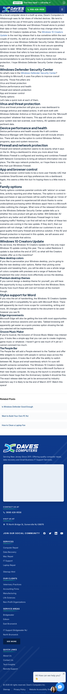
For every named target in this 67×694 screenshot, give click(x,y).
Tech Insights (9, 664)
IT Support (8, 561)
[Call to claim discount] (33, 3)
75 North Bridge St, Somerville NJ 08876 (23, 524)
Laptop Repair (9, 565)
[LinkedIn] (56, 533)
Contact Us (8, 660)
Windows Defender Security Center (38, 73)
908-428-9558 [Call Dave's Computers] (35, 9)
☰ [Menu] (62, 9)
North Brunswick (10, 634)
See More (12, 641)
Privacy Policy (19, 689)
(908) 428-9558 (12, 512)
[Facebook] (44, 533)
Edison (6, 619)
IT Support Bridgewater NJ (15, 630)
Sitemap (6, 689)
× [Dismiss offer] (64, 3)
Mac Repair (8, 556)
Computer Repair (10, 548)
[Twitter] (50, 533)
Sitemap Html (9, 572)
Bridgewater (8, 615)
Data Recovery (9, 552)
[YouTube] (62, 533)
